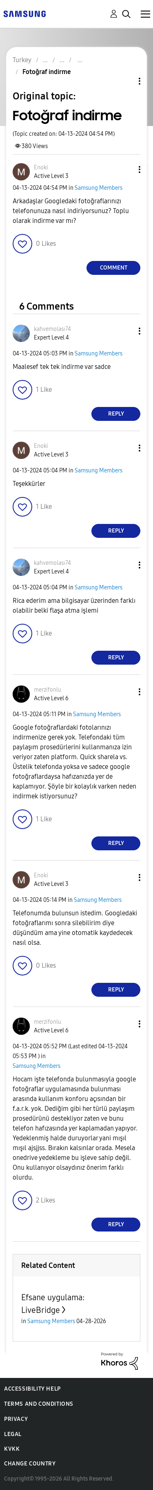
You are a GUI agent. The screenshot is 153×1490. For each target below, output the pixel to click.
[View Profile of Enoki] (41, 167)
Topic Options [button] (125, 81)
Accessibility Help (32, 1388)
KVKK (12, 1448)
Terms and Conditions (38, 1403)
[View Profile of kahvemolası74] (52, 329)
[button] (126, 169)
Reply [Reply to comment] (116, 413)
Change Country (29, 1463)
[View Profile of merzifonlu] (47, 689)
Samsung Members (98, 187)
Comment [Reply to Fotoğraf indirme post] (113, 267)
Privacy (16, 1419)
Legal (13, 1434)
